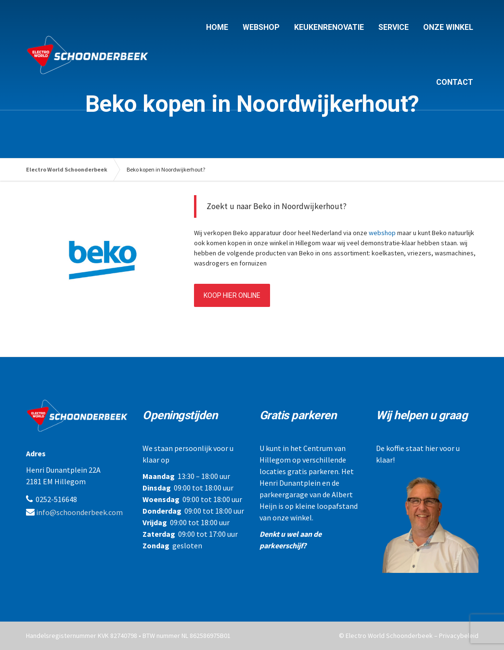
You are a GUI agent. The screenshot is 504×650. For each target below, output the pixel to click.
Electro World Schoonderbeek (66, 169)
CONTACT (454, 82)
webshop (382, 232)
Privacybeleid (458, 635)
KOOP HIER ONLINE (232, 295)
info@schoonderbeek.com (79, 512)
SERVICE (393, 27)
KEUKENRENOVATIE (329, 27)
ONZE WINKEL (448, 27)
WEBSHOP (261, 27)
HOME (217, 27)
